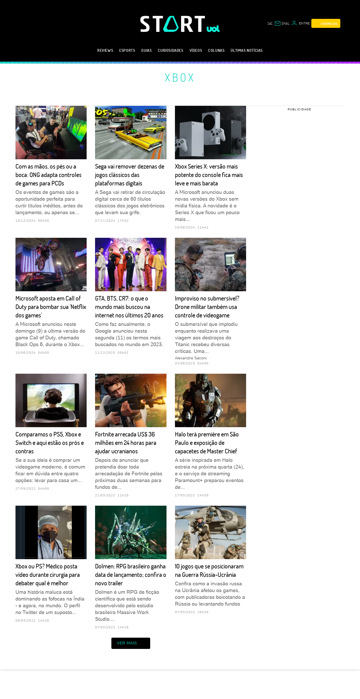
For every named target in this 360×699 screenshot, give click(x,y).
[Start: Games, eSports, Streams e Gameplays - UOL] (173, 23)
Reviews (105, 50)
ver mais (131, 643)
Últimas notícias (247, 50)
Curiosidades (170, 50)
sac (270, 23)
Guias (146, 50)
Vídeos (196, 50)
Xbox (180, 77)
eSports (127, 50)
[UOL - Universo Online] (213, 28)
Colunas (216, 50)
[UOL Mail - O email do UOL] (281, 23)
